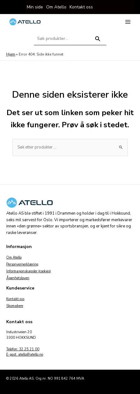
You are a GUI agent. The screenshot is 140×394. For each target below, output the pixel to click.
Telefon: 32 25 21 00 (22, 349)
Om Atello (14, 257)
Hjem (10, 54)
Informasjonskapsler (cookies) (28, 271)
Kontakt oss (15, 299)
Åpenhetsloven (17, 278)
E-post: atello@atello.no (24, 354)
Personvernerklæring (22, 264)
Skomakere (14, 306)
